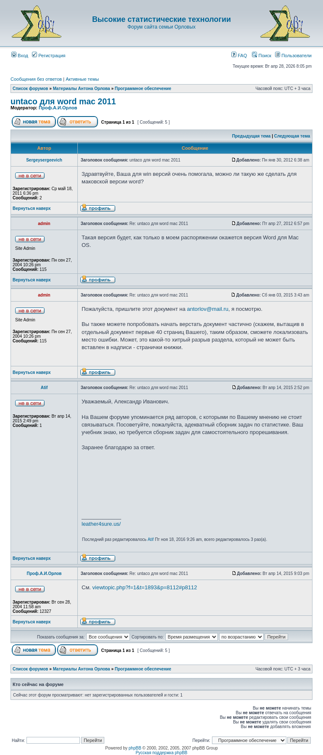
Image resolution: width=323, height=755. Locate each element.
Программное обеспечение (143, 88)
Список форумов (30, 88)
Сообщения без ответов (36, 79)
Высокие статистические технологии (161, 19)
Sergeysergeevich (44, 160)
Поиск (261, 55)
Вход (19, 55)
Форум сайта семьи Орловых (161, 27)
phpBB (135, 748)
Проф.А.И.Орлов (58, 107)
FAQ (239, 55)
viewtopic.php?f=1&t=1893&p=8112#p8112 (145, 587)
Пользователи (293, 55)
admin (44, 223)
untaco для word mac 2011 (63, 101)
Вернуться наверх (32, 208)
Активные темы (82, 79)
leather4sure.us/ (101, 524)
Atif (44, 387)
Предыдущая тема (251, 136)
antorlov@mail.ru (207, 309)
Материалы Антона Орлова (81, 88)
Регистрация (48, 55)
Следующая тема (292, 136)
